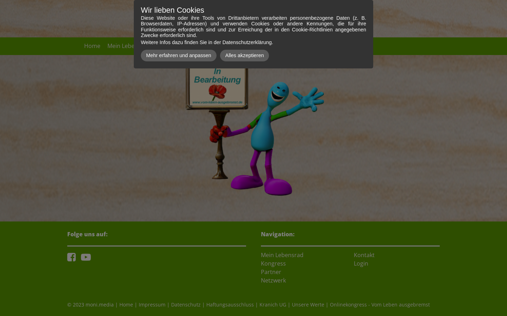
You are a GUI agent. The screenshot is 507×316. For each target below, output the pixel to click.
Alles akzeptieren (244, 55)
